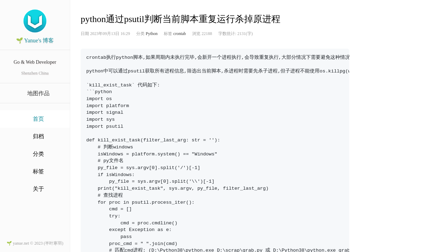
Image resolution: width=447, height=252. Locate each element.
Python (151, 33)
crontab (179, 33)
